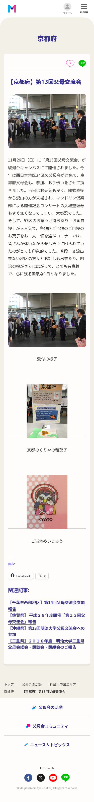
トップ (9, 684)
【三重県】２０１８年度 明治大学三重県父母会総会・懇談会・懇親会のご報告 (46, 644)
